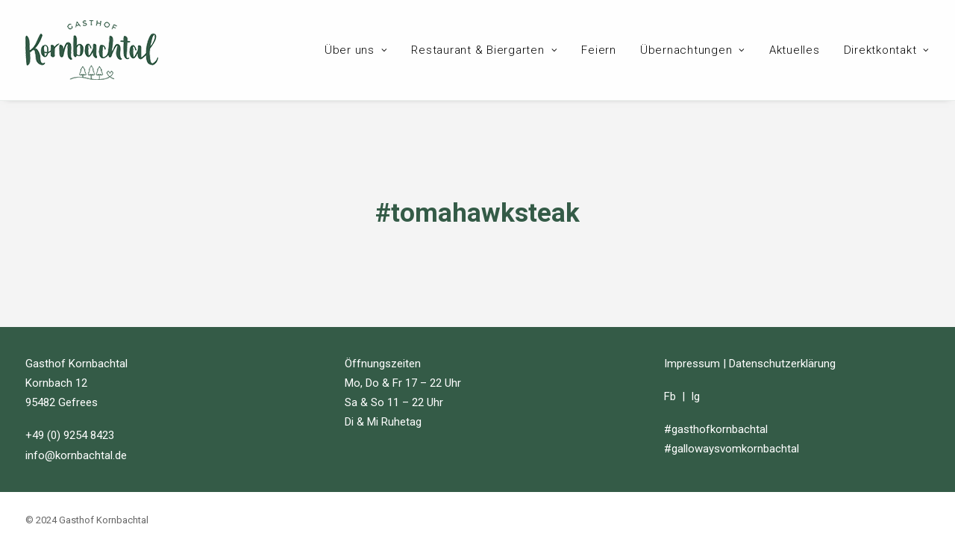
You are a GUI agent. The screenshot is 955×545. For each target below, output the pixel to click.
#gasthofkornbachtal (716, 428)
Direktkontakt (887, 50)
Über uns (356, 50)
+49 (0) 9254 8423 (69, 434)
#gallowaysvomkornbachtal (731, 448)
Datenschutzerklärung (782, 362)
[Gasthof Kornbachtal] (91, 50)
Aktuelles (794, 50)
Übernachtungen (692, 50)
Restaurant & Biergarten (484, 50)
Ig (695, 395)
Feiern (598, 50)
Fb (670, 395)
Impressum (692, 362)
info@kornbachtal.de (76, 454)
